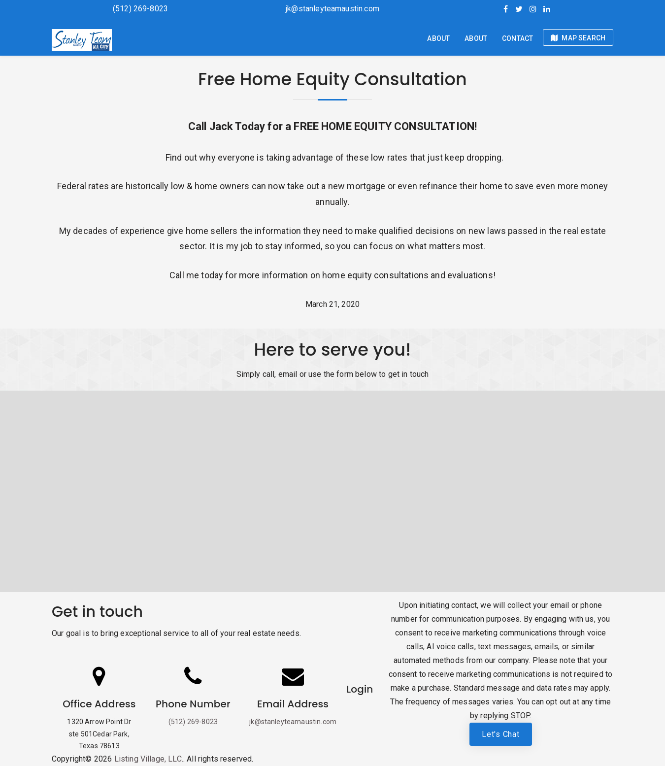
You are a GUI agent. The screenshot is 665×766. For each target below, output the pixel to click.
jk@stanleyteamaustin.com (332, 8)
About (438, 38)
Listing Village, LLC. (148, 759)
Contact (517, 38)
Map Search (578, 38)
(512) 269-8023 (140, 8)
